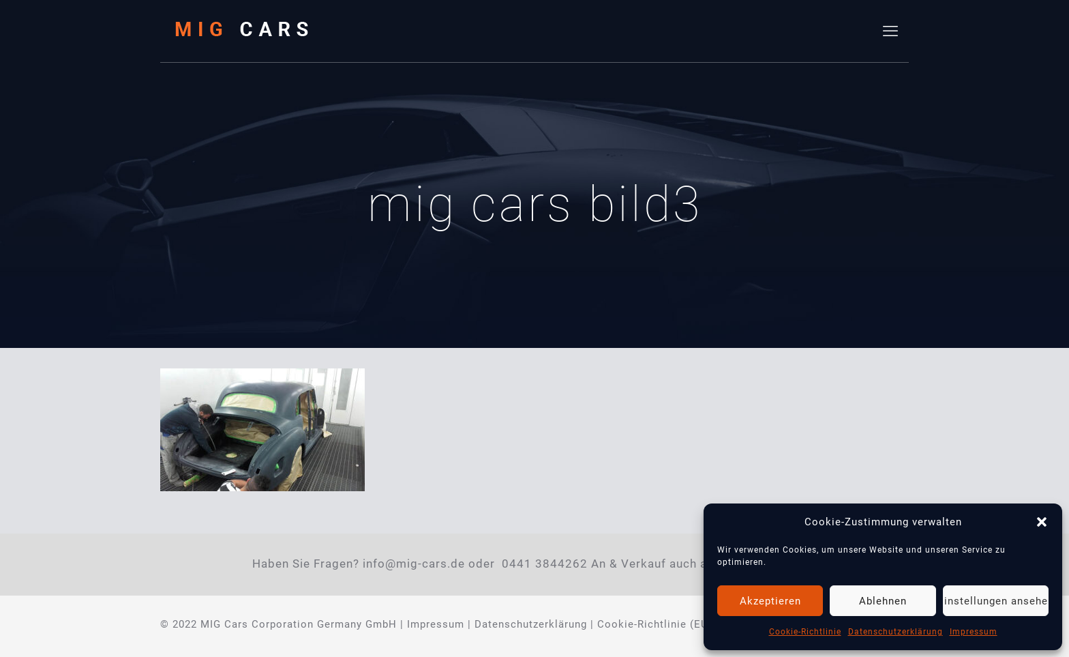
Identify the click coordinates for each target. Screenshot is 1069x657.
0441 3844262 (545, 563)
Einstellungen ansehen (996, 601)
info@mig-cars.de (414, 563)
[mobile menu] (890, 31)
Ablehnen (883, 601)
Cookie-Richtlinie (805, 632)
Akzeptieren (770, 601)
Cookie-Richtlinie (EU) (654, 624)
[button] (1042, 522)
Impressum (973, 632)
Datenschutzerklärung (895, 632)
